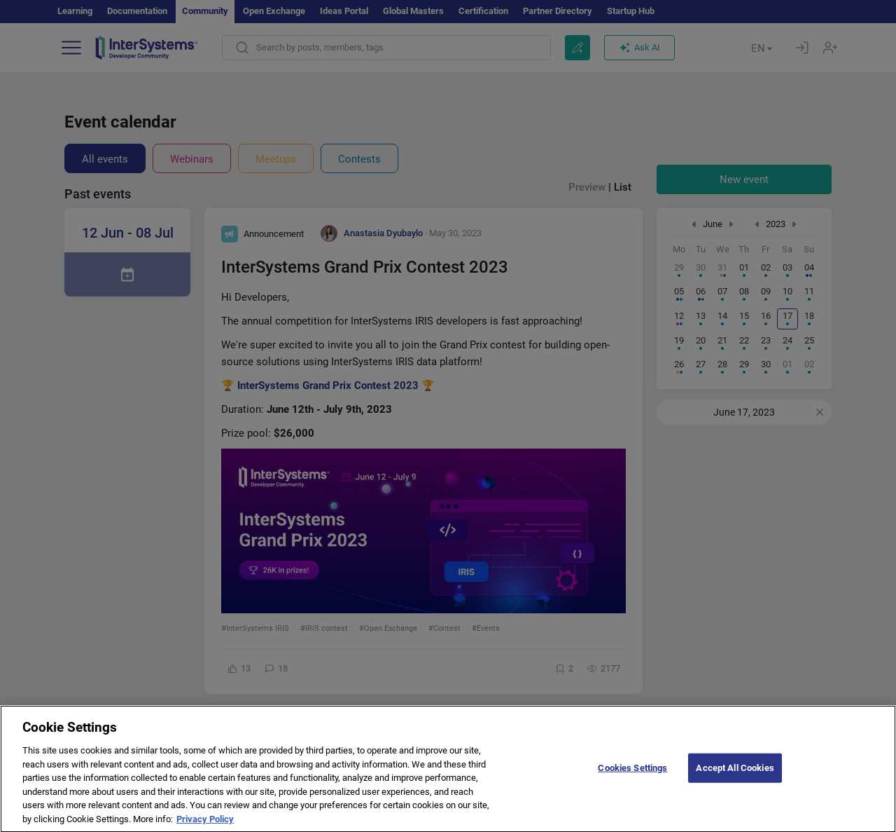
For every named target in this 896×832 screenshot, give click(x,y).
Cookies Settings (632, 777)
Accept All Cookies (735, 777)
